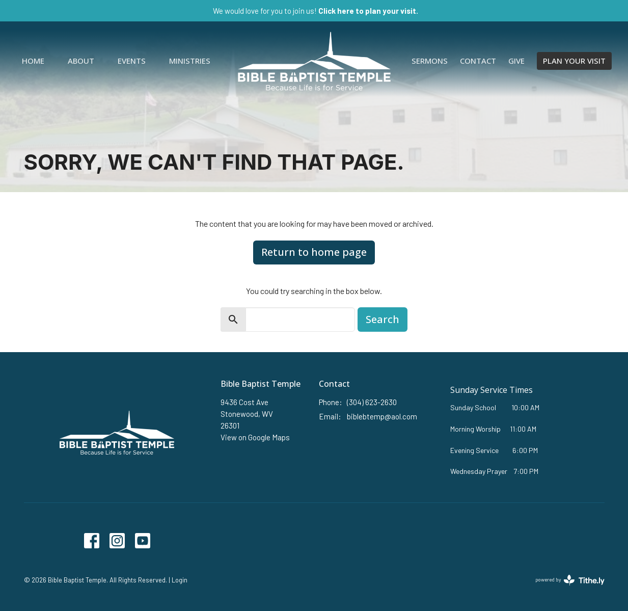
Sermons (430, 61)
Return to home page (314, 252)
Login (179, 580)
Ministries (189, 61)
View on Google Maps (255, 437)
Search (382, 319)
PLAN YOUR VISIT (574, 61)
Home (33, 61)
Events (132, 61)
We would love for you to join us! (315, 10)
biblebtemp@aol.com (382, 416)
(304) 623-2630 (372, 402)
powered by (570, 580)
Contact (478, 61)
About (81, 61)
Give (516, 61)
